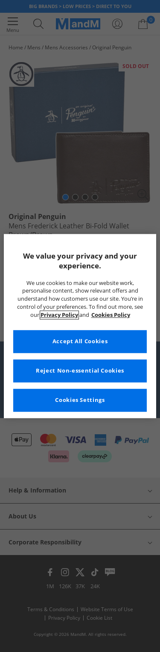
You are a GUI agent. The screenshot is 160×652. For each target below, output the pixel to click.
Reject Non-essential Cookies (80, 370)
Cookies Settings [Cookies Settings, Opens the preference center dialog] (80, 400)
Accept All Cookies (80, 341)
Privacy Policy (59, 315)
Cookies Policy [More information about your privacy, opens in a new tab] (110, 315)
